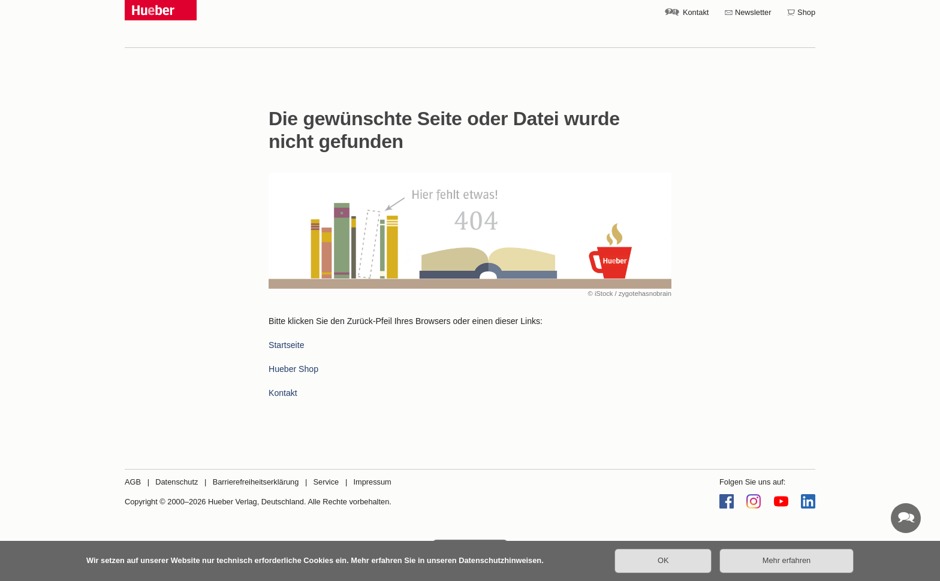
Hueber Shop (293, 369)
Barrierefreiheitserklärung (256, 481)
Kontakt (696, 12)
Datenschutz (176, 481)
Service (326, 481)
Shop (806, 12)
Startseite (286, 345)
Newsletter (753, 12)
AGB (133, 481)
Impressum (372, 481)
